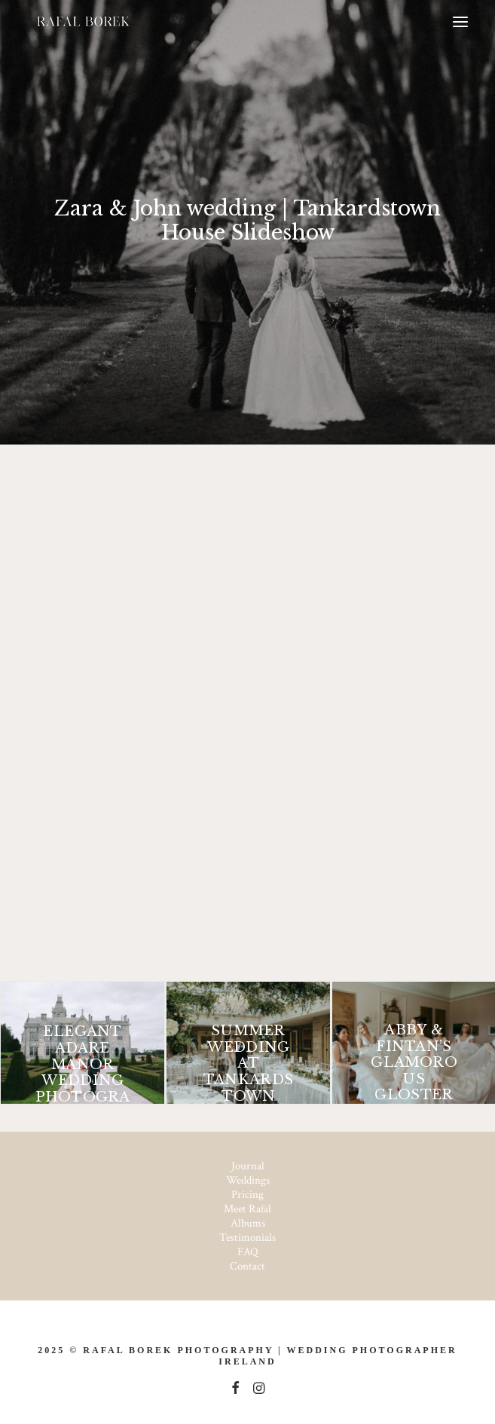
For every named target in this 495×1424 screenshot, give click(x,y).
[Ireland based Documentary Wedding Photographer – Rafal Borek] (82, 22)
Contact (247, 1266)
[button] (460, 22)
